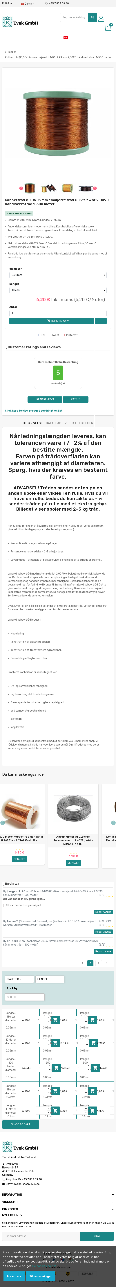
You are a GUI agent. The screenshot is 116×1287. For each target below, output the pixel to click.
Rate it (75, 399)
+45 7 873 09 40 (57, 3)
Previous (82, 963)
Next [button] (113, 822)
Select (13, 997)
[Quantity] (41, 1020)
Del (41, 335)
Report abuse (103, 912)
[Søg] (78, 17)
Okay (97, 1236)
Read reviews (45, 399)
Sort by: (12, 988)
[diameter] (58, 275)
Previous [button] (2, 822)
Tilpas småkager (40, 1276)
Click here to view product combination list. (34, 410)
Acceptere (14, 1276)
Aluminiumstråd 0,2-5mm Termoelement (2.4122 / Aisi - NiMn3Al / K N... (73, 840)
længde (14, 284)
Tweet (54, 335)
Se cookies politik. (44, 1266)
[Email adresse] (41, 1236)
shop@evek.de (31, 1184)
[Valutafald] (7, 3)
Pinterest (71, 335)
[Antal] (58, 313)
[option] (73, 827)
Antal (13, 307)
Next (107, 963)
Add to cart (20, 1124)
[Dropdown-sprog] (28, 4)
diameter (15, 268)
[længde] (58, 290)
